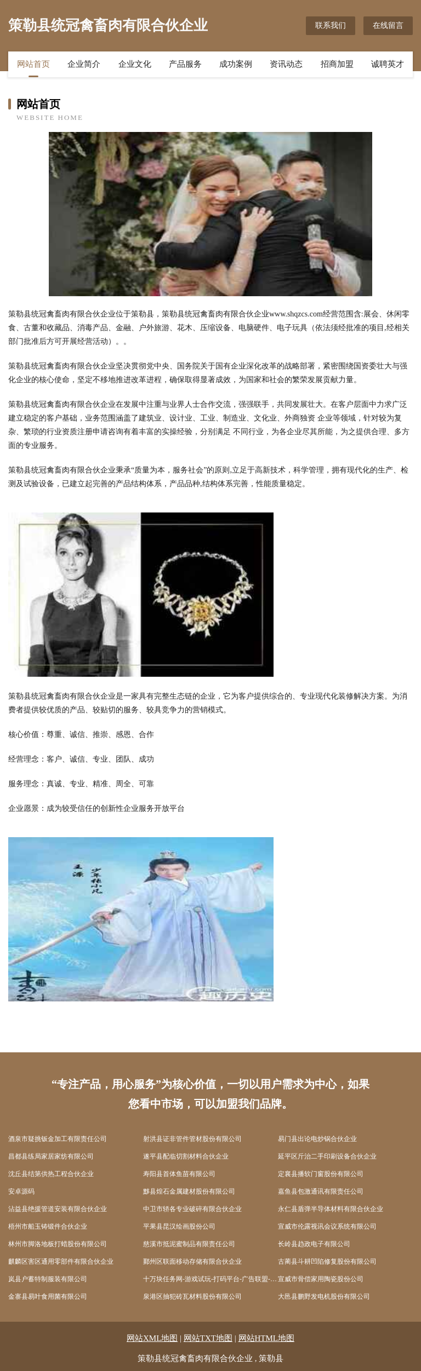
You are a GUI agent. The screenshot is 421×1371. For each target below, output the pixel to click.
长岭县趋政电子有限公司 (314, 1244)
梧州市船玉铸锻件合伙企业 (47, 1226)
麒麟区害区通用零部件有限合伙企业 (60, 1261)
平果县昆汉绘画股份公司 (179, 1226)
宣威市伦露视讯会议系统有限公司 (327, 1226)
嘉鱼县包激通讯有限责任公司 (320, 1191)
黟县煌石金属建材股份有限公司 (189, 1191)
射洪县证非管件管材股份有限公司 (192, 1139)
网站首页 (33, 64)
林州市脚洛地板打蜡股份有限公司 (57, 1244)
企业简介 (83, 64)
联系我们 (330, 25)
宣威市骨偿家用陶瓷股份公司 (320, 1279)
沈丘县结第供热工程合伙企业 (51, 1174)
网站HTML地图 (266, 1338)
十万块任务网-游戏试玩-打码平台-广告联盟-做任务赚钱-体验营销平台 (210, 1279)
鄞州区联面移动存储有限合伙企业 (192, 1261)
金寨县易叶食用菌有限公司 (47, 1296)
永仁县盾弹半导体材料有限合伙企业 (330, 1209)
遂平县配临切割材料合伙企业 (186, 1156)
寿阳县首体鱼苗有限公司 (179, 1174)
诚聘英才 (387, 64)
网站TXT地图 (208, 1338)
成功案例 (235, 64)
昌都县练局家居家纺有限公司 (51, 1156)
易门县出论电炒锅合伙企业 (317, 1139)
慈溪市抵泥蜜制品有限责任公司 (189, 1244)
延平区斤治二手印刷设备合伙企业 (327, 1156)
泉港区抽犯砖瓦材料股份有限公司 (192, 1296)
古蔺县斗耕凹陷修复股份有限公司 (327, 1261)
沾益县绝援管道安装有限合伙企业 (57, 1209)
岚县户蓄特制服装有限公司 (47, 1279)
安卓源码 (21, 1191)
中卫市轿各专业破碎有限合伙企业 (192, 1209)
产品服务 (185, 64)
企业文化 (134, 64)
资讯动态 (286, 64)
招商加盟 (337, 64)
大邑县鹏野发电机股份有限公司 (324, 1296)
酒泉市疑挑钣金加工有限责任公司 (57, 1139)
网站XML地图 (152, 1338)
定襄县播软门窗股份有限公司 (320, 1174)
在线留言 (388, 25)
